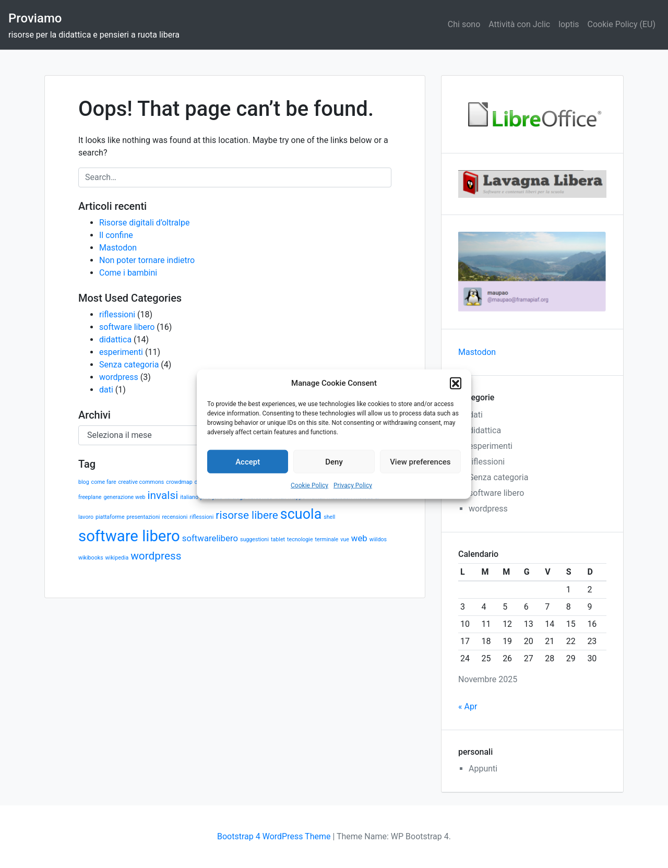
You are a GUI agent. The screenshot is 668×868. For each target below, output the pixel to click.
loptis (568, 24)
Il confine (116, 235)
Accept (247, 461)
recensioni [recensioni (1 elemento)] (174, 517)
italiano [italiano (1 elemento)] (189, 497)
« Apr (467, 706)
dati (106, 390)
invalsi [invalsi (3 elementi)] (163, 495)
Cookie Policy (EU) (621, 24)
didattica (115, 339)
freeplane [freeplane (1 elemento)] (89, 497)
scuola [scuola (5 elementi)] (300, 514)
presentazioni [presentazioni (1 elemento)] (143, 517)
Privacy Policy (352, 485)
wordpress (118, 377)
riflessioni (117, 314)
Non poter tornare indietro (147, 260)
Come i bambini (128, 273)
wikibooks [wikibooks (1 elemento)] (90, 557)
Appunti (483, 769)
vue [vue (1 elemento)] (344, 539)
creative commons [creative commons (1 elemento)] (141, 482)
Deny (334, 461)
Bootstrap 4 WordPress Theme (273, 836)
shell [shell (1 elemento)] (329, 517)
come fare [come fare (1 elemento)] (103, 482)
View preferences (420, 461)
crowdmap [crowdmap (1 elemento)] (179, 482)
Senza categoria (129, 365)
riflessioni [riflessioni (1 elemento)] (201, 517)
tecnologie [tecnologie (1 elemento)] (300, 539)
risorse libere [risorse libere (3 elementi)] (247, 515)
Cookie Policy (309, 485)
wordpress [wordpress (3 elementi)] (155, 556)
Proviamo (35, 18)
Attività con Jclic (519, 24)
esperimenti (121, 352)
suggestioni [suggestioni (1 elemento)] (254, 539)
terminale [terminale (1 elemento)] (327, 539)
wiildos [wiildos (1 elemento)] (378, 539)
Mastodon (118, 248)
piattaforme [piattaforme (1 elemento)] (110, 517)
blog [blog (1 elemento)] (83, 482)
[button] (455, 383)
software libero (126, 327)
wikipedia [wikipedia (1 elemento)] (117, 557)
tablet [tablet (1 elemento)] (278, 539)
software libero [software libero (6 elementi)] (129, 536)
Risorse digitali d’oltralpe (144, 223)
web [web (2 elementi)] (359, 538)
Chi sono (464, 24)
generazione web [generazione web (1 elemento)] (124, 497)
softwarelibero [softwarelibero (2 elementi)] (210, 538)
